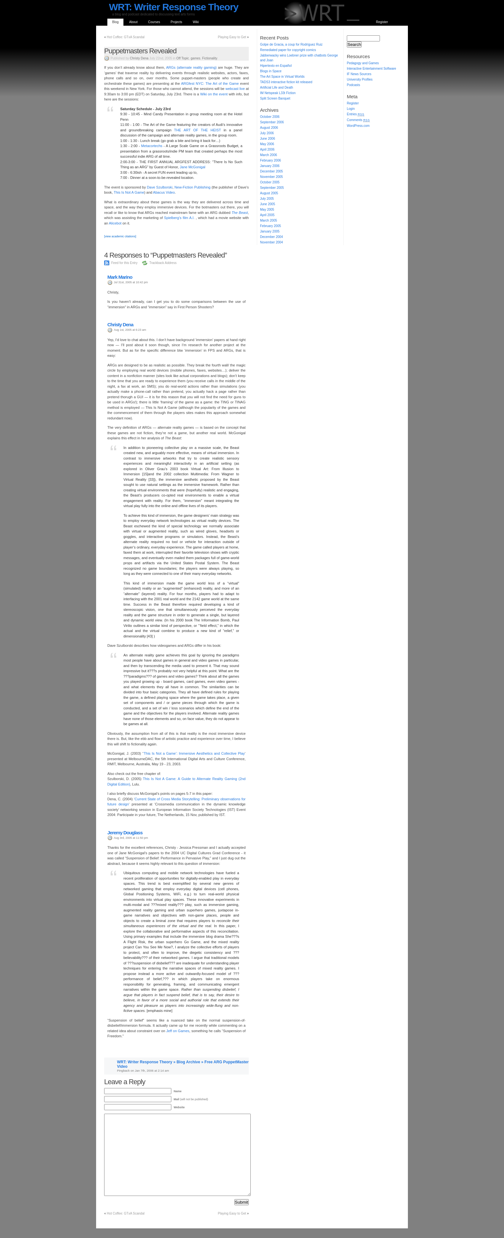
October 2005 (270, 182)
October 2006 (270, 117)
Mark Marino (119, 277)
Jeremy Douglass (124, 832)
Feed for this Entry (124, 263)
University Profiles (360, 79)
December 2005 (271, 171)
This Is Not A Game (129, 192)
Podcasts (353, 85)
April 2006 (267, 149)
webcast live (235, 89)
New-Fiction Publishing (193, 187)
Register (382, 22)
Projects (176, 22)
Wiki (196, 22)
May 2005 (267, 209)
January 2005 (270, 231)
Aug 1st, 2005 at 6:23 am (130, 329)
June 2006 (267, 138)
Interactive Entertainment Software (371, 68)
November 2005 (271, 177)
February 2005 (270, 226)
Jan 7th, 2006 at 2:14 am (152, 1070)
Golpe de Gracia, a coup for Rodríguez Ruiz (291, 44)
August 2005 (269, 193)
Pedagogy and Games (363, 63)
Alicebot (115, 223)
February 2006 (270, 160)
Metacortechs (151, 146)
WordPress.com (358, 125)
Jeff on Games (177, 1031)
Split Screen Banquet (275, 98)
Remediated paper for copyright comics (288, 50)
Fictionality (209, 58)
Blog (115, 22)
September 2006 (272, 122)
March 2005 (268, 220)
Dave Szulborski (160, 187)
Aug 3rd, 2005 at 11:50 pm (131, 837)
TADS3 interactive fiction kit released (286, 82)
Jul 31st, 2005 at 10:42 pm (131, 282)
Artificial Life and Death (276, 87)
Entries (355, 114)
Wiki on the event (214, 94)
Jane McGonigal (192, 167)
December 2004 (271, 237)
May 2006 (267, 144)
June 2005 (267, 204)
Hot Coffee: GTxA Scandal (125, 37)
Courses (154, 22)
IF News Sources (359, 74)
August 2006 (269, 127)
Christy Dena (139, 58)
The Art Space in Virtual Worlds (282, 76)
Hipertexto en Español (276, 65)
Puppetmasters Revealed (140, 51)
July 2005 (267, 198)
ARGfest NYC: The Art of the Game (210, 83)
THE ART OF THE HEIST (197, 130)
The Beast (239, 213)
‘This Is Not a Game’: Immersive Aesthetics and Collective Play (194, 753)
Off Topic (182, 58)
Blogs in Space (271, 71)
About (133, 22)
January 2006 (270, 166)
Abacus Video (164, 192)
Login (351, 108)
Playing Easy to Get (232, 37)
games (195, 58)
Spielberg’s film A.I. (180, 218)
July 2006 (267, 133)
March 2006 (268, 155)
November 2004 (271, 242)
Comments (358, 120)
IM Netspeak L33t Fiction (278, 93)
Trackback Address (162, 263)
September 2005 (272, 187)
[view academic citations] (120, 236)
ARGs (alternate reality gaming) (191, 67)
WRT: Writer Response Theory (174, 7)
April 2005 (267, 215)
